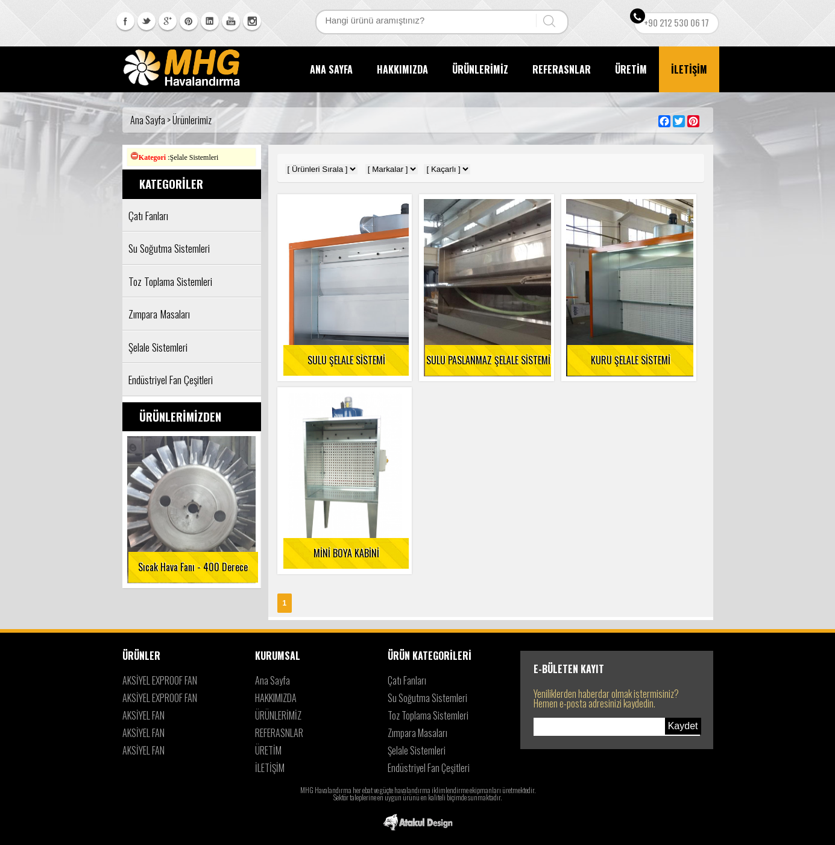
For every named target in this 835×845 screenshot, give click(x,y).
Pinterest (189, 21)
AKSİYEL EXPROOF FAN (159, 680)
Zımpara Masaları (417, 733)
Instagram (252, 21)
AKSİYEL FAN (143, 715)
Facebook (125, 21)
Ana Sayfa (272, 680)
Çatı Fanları (407, 680)
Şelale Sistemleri (417, 750)
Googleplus (168, 21)
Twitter (146, 21)
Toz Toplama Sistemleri (428, 715)
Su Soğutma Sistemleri (427, 698)
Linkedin (210, 21)
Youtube (231, 21)
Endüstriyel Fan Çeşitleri (429, 768)
